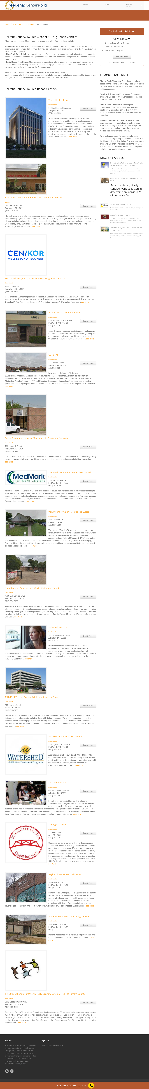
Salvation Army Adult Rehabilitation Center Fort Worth (33, 197)
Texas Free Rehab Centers (23, 24)
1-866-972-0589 (61, 78)
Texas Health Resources (60, 100)
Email (50, 104)
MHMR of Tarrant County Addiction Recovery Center (32, 697)
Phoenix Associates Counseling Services (69, 916)
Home (7, 24)
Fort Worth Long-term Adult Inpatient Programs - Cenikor (35, 278)
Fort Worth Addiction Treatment (65, 736)
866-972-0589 (122, 57)
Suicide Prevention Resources (120, 204)
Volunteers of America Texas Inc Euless (68, 511)
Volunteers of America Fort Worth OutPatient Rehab (32, 588)
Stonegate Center (57, 824)
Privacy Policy (20, 1064)
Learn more (88, 109)
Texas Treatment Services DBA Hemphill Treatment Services (36, 438)
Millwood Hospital (57, 627)
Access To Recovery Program (120, 215)
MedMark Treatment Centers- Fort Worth (69, 472)
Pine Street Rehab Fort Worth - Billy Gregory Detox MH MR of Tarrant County (45, 994)
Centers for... (115, 210)
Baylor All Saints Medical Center (64, 874)
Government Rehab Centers (53, 1045)
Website (54, 104)
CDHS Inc (53, 354)
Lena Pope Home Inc (59, 782)
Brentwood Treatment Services (64, 312)
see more (73, 137)
